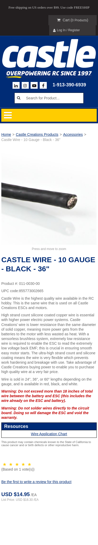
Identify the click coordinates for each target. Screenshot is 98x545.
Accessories (73, 134)
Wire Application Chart (49, 434)
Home (6, 134)
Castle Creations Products (37, 134)
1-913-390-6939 (69, 84)
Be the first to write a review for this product (36, 482)
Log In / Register (66, 30)
